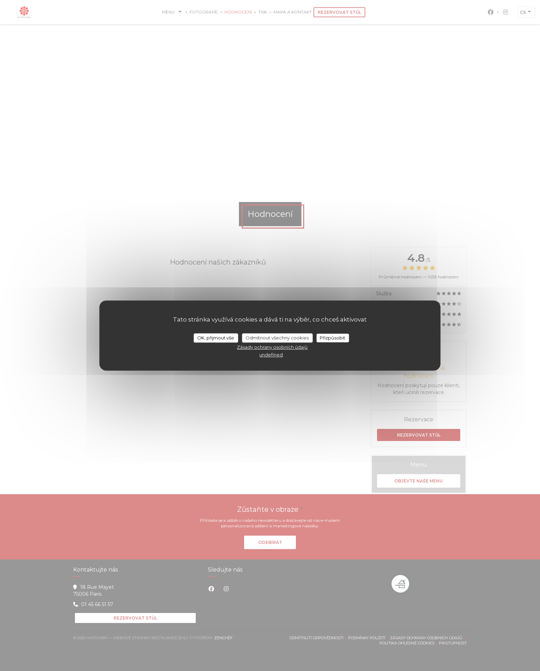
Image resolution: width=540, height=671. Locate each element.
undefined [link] (271, 354)
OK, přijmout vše (215, 338)
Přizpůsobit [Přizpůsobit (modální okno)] (332, 338)
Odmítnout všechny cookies (277, 338)
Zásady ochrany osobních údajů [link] (272, 347)
